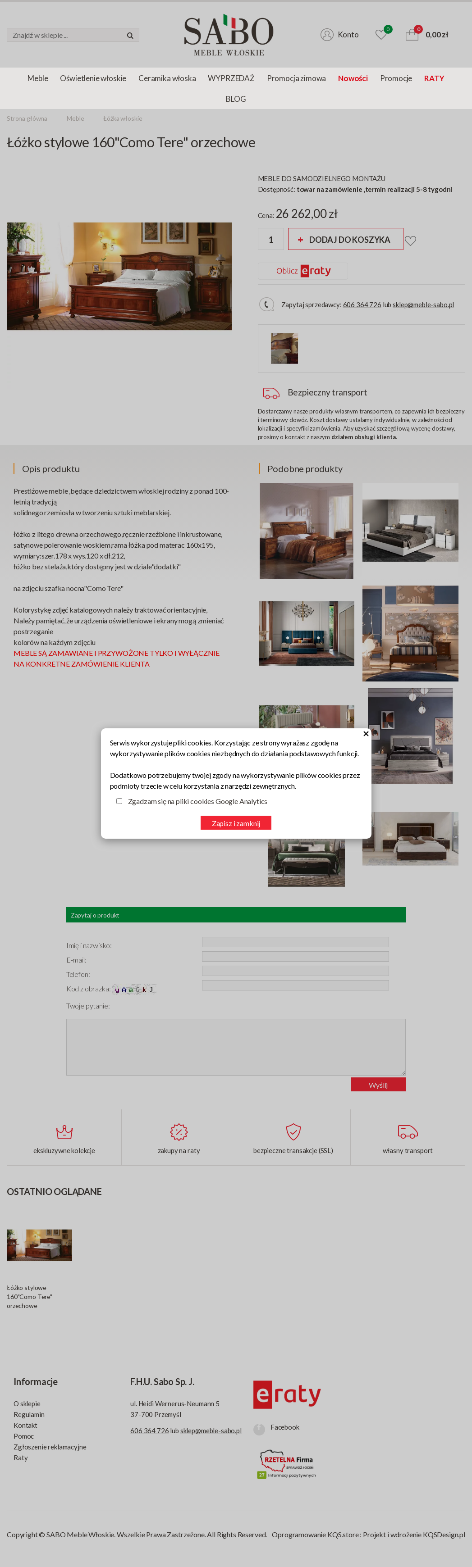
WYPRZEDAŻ (231, 78)
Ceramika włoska (167, 78)
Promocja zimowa (296, 78)
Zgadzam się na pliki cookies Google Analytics (198, 801)
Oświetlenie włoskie (93, 78)
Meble (37, 78)
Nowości (353, 78)
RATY (434, 78)
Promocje (396, 78)
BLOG (236, 99)
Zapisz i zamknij (236, 823)
